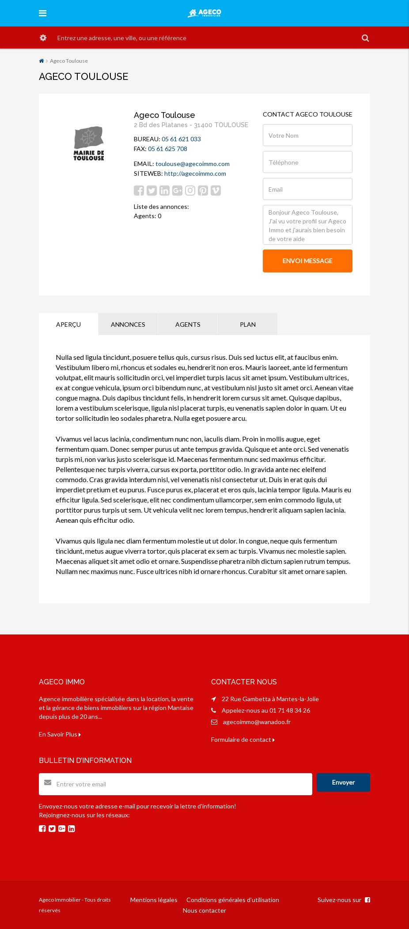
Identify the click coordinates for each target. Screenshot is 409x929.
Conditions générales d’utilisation (232, 899)
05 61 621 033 (181, 139)
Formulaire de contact (243, 739)
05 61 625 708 (167, 148)
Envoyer (343, 782)
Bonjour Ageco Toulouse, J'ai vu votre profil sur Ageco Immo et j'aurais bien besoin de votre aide (307, 225)
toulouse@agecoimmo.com (192, 163)
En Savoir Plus (60, 734)
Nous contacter (204, 910)
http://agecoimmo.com (195, 173)
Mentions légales (154, 899)
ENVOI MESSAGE (308, 260)
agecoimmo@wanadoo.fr (257, 721)
